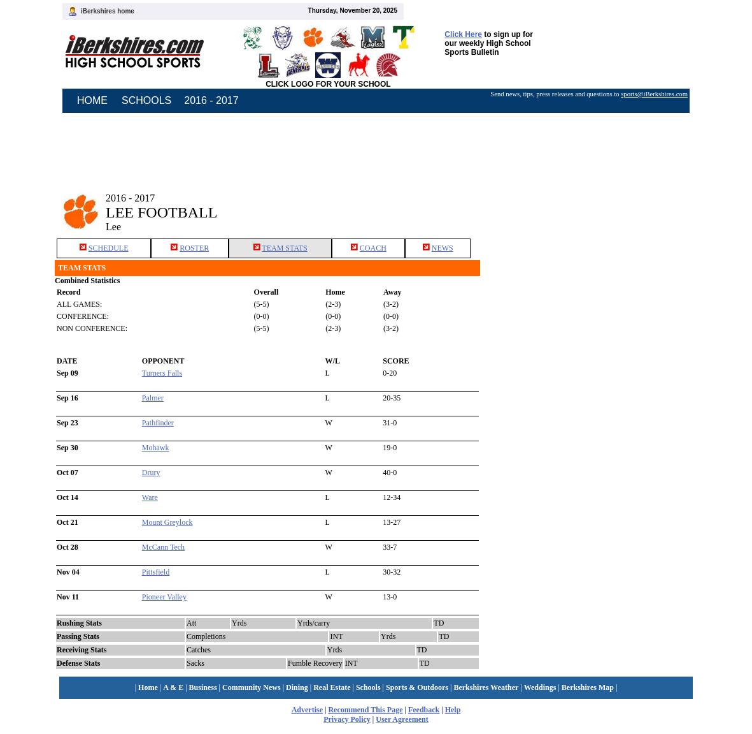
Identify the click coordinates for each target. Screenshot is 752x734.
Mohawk (155, 447)
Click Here (463, 34)
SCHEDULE (109, 248)
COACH (373, 248)
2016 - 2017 (211, 100)
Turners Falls (162, 373)
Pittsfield (155, 572)
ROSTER (194, 248)
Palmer (153, 397)
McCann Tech (163, 547)
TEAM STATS (284, 248)
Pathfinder (158, 422)
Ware (150, 497)
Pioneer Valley (164, 596)
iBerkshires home (107, 11)
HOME (92, 100)
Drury (151, 472)
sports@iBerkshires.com (654, 94)
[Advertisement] (588, 203)
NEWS (442, 248)
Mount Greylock (167, 522)
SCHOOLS (146, 100)
